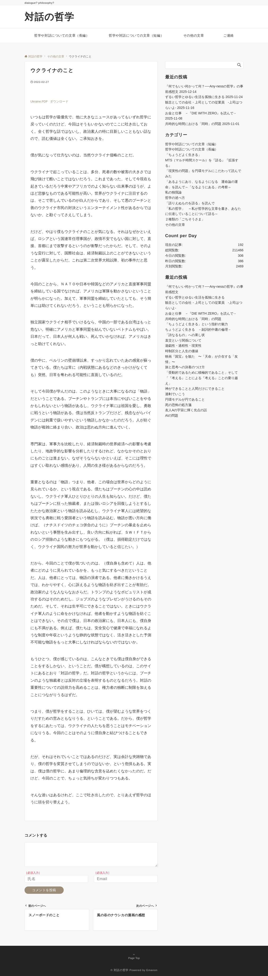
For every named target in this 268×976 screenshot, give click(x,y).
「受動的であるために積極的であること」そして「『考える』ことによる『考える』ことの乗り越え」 (201, 378)
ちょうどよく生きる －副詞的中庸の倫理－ (198, 329)
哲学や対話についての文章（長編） (191, 149)
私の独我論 (173, 192)
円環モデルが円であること (185, 399)
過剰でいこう (175, 394)
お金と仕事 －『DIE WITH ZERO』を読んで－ (201, 113)
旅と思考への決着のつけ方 (185, 367)
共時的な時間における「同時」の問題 (193, 124)
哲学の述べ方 (175, 198)
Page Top (134, 956)
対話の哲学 (49, 17)
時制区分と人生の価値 (181, 351)
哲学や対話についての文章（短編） (191, 144)
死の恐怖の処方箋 (178, 405)
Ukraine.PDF (39, 101)
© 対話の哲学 (120, 970)
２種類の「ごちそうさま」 (185, 219)
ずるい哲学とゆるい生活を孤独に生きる (195, 97)
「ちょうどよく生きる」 (183, 155)
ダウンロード (59, 101)
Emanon (151, 970)
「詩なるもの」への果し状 (185, 335)
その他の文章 (175, 225)
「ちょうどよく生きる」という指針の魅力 (196, 324)
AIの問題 (171, 415)
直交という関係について (183, 340)
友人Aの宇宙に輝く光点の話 (186, 410)
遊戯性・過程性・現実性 (183, 345)
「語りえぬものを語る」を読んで (190, 203)
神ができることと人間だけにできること (195, 388)
